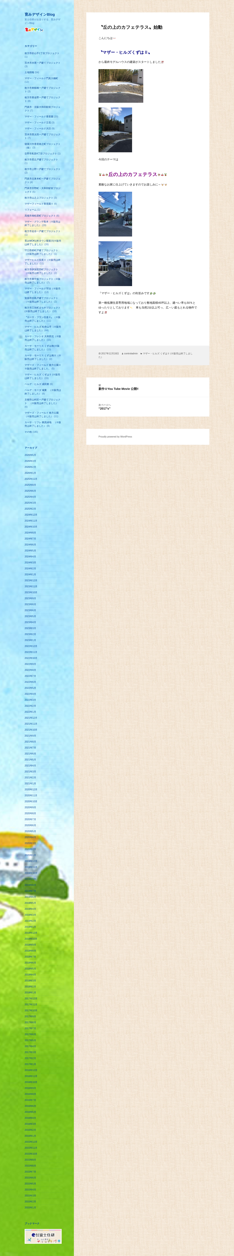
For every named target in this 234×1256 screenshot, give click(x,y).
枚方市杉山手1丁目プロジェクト (42, 53)
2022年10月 (31, 658)
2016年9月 (30, 1088)
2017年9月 (30, 1016)
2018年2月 (30, 986)
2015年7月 (30, 1171)
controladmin (131, 353)
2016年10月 (31, 1082)
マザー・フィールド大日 (38, 128)
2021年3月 (30, 771)
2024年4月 (30, 556)
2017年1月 (30, 1064)
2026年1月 (30, 473)
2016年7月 (30, 1100)
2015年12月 (31, 1142)
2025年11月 (31, 479)
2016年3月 (30, 1124)
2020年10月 (31, 801)
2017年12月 (31, 998)
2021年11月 (31, 724)
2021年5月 (30, 759)
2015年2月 (30, 1201)
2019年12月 (31, 861)
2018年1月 (30, 992)
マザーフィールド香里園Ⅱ (39, 203)
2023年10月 (31, 592)
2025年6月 (30, 491)
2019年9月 (30, 879)
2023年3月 (30, 628)
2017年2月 (30, 1058)
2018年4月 (30, 974)
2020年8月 (30, 813)
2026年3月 (30, 461)
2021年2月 (30, 777)
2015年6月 (30, 1177)
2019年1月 (30, 927)
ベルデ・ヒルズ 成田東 (37, 384)
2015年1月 (30, 1207)
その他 (28, 432)
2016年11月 (31, 1076)
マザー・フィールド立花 (38, 122)
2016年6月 (30, 1106)
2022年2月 (30, 706)
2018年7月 (30, 956)
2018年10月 (31, 939)
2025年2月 (30, 509)
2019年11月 (31, 867)
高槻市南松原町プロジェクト (40, 215)
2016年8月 (30, 1094)
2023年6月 (30, 610)
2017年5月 (30, 1040)
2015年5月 (30, 1183)
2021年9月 (30, 735)
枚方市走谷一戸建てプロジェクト (42, 231)
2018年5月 (30, 968)
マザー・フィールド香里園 (39, 116)
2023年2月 (30, 634)
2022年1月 (30, 712)
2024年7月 (30, 538)
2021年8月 (30, 741)
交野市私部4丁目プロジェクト (41, 153)
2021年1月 (30, 783)
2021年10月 (31, 729)
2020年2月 (30, 849)
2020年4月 (30, 837)
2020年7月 (30, 819)
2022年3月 (30, 700)
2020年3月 (30, 843)
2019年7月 (30, 891)
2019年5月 (30, 903)
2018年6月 (30, 962)
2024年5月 (30, 550)
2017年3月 (30, 1052)
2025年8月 (30, 485)
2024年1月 (30, 574)
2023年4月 (30, 622)
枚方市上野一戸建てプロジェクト (42, 169)
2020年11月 (31, 795)
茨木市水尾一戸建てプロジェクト (42, 63)
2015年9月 (30, 1160)
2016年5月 (30, 1112)
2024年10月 (31, 526)
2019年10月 (31, 873)
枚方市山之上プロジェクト (39, 197)
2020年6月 (30, 825)
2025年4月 (30, 497)
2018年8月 (30, 950)
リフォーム (31, 209)
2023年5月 (30, 616)
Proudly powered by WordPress (115, 436)
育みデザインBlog (40, 14)
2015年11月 (31, 1148)
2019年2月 (30, 921)
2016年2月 (30, 1130)
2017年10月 (31, 1010)
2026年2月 (30, 467)
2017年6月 (30, 1034)
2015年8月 (30, 1165)
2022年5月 (30, 688)
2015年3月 (30, 1195)
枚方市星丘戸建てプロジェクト (41, 159)
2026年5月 (30, 455)
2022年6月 (30, 682)
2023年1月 (30, 640)
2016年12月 (31, 1070)
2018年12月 (31, 933)
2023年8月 (30, 604)
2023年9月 (30, 598)
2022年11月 (31, 652)
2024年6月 (30, 544)
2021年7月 (30, 747)
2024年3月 (30, 562)
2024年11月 (31, 520)
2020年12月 (31, 789)
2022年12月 (31, 646)
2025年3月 (30, 503)
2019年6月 (30, 897)
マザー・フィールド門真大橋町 (41, 78)
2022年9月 (30, 664)
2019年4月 (30, 909)
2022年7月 (30, 676)
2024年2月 (30, 568)
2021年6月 (30, 753)
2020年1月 (30, 855)
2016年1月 (30, 1136)
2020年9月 (30, 807)
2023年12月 (31, 580)
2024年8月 (30, 532)
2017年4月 (30, 1046)
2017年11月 (31, 1004)
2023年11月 (31, 586)
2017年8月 (30, 1022)
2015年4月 (30, 1189)
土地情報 (29, 72)
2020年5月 (30, 831)
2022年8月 (30, 670)
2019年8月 (30, 885)
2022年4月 (30, 694)
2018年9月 (30, 944)
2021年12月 (31, 718)
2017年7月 (30, 1028)
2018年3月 (30, 980)
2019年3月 (30, 915)
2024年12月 (31, 514)
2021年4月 (30, 765)
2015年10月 (31, 1154)
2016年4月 (30, 1118)
